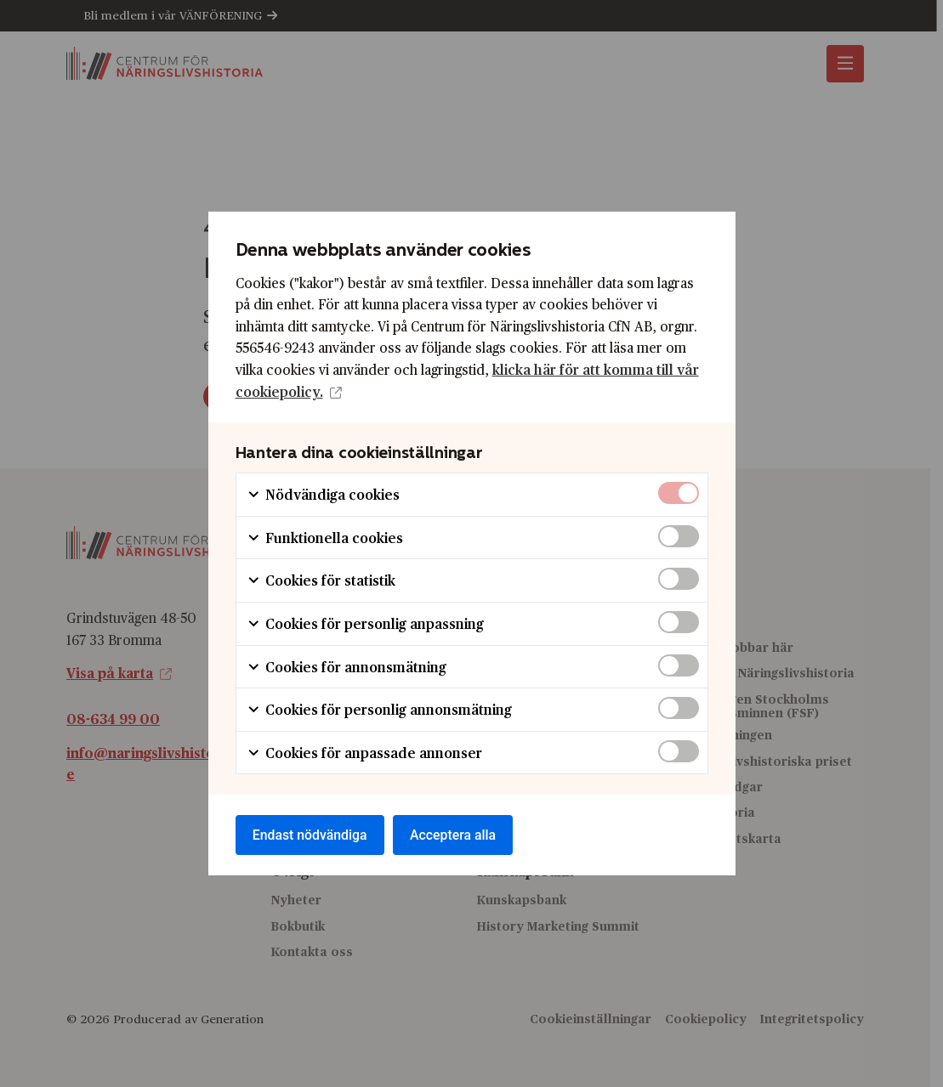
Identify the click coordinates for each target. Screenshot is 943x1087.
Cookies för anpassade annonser (364, 751)
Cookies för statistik (321, 580)
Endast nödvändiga (311, 835)
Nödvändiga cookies (323, 494)
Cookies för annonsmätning (346, 666)
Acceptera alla (456, 835)
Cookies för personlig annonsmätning (379, 709)
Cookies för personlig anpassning (365, 622)
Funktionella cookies (325, 536)
